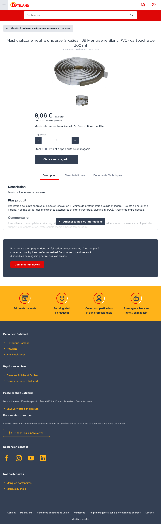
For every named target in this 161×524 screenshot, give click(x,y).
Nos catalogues (15, 354)
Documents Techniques (107, 175)
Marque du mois (16, 488)
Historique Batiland (18, 343)
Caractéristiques (75, 175)
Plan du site (26, 512)
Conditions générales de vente (53, 512)
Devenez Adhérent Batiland (22, 375)
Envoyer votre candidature (22, 408)
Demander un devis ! (27, 264)
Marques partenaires (19, 483)
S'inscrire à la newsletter (28, 433)
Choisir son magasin (55, 159)
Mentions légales (80, 519)
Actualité (11, 348)
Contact (11, 512)
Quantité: (42, 134)
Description (49, 175)
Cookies (149, 512)
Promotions (79, 512)
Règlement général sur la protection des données (115, 512)
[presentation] (4, 5)
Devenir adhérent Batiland (22, 381)
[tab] (47, 176)
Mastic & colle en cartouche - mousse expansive (37, 28)
